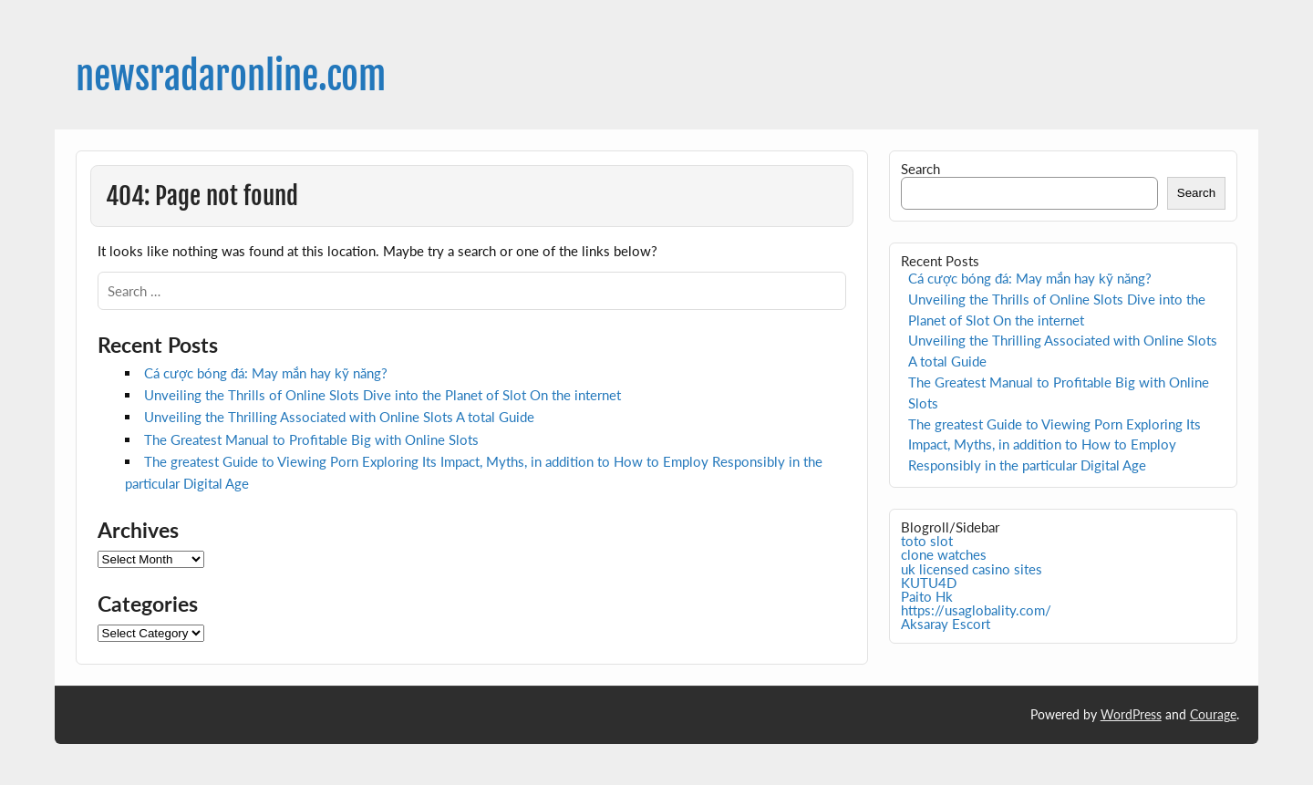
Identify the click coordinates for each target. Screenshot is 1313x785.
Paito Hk (927, 596)
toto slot (927, 540)
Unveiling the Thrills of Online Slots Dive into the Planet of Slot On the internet (382, 395)
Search (920, 168)
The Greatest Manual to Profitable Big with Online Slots (311, 439)
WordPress (1131, 714)
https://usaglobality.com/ (976, 610)
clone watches (944, 554)
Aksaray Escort (945, 623)
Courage (1213, 714)
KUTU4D (928, 582)
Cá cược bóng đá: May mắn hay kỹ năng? (266, 373)
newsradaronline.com (231, 76)
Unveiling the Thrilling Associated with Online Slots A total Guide (339, 416)
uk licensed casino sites (971, 569)
